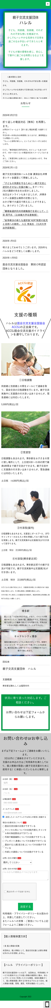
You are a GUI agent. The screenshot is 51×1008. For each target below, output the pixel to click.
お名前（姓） (8, 779)
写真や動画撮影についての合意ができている (24, 837)
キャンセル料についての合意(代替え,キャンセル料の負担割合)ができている (24, 831)
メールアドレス (9, 809)
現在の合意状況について (12, 822)
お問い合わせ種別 (10, 858)
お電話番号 (7, 799)
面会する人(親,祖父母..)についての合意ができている (24, 846)
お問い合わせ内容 (10, 869)
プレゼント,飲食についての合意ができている (24, 841)
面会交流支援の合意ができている (19, 826)
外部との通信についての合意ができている (23, 852)
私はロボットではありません (17, 894)
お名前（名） (8, 789)
